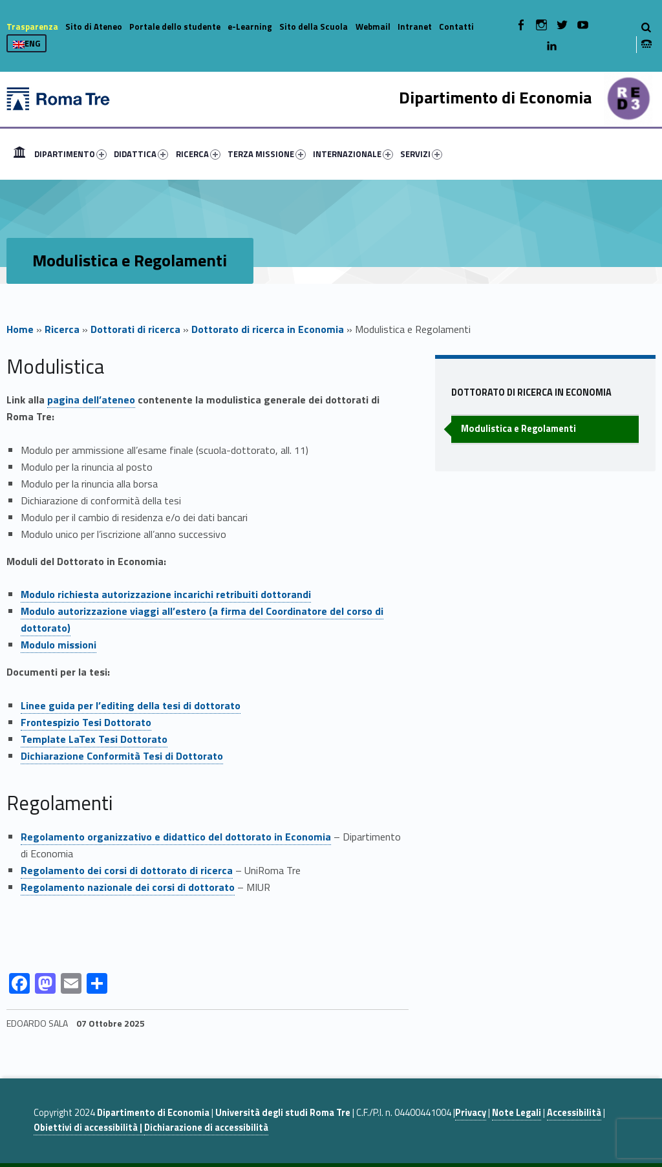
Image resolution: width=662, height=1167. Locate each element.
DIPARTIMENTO (70, 153)
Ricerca (62, 329)
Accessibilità (574, 1113)
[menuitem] (19, 154)
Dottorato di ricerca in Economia (267, 329)
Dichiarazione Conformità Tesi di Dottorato (122, 756)
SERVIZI (421, 153)
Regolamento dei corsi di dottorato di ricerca (127, 870)
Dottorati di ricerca (135, 329)
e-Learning (250, 26)
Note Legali (516, 1113)
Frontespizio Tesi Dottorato (86, 722)
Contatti (456, 26)
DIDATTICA (141, 153)
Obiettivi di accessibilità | (89, 1127)
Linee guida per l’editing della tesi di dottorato (130, 705)
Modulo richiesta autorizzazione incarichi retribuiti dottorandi (166, 594)
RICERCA (198, 153)
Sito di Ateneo (93, 26)
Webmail (373, 26)
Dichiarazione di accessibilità (206, 1127)
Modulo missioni (58, 644)
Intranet (415, 26)
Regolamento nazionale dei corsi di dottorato (128, 887)
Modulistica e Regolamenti (518, 429)
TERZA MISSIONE (267, 153)
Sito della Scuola (313, 26)
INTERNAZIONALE (353, 153)
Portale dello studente (174, 26)
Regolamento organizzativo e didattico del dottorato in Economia (176, 836)
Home (19, 154)
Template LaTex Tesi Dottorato (94, 739)
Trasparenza (32, 26)
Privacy (470, 1113)
